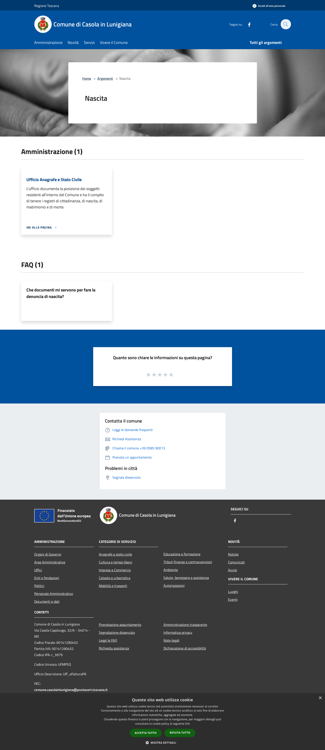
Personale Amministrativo (53, 593)
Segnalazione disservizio (117, 632)
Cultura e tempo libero (115, 562)
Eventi (233, 599)
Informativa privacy (177, 632)
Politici (39, 585)
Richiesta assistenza (114, 648)
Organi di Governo (47, 554)
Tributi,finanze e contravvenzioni (187, 562)
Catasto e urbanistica (114, 577)
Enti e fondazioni (46, 577)
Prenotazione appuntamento (120, 624)
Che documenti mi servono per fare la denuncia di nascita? (60, 293)
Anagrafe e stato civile (115, 554)
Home (86, 78)
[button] (162, 742)
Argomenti (105, 78)
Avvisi (232, 570)
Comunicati (236, 562)
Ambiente (170, 569)
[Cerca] (285, 24)
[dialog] (162, 721)
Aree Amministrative (49, 562)
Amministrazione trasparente (185, 624)
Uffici (38, 570)
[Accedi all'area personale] (269, 6)
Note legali (171, 640)
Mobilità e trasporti (113, 585)
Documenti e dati (47, 601)
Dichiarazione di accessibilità (184, 648)
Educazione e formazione (181, 554)
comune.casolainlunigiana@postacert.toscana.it (71, 689)
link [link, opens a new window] (187, 724)
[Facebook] (246, 24)
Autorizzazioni (174, 585)
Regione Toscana (46, 5)
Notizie (233, 554)
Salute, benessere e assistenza (186, 577)
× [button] (320, 698)
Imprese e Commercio (115, 570)
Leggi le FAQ (108, 640)
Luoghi (233, 591)
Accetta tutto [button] (145, 733)
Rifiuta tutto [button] (180, 732)
